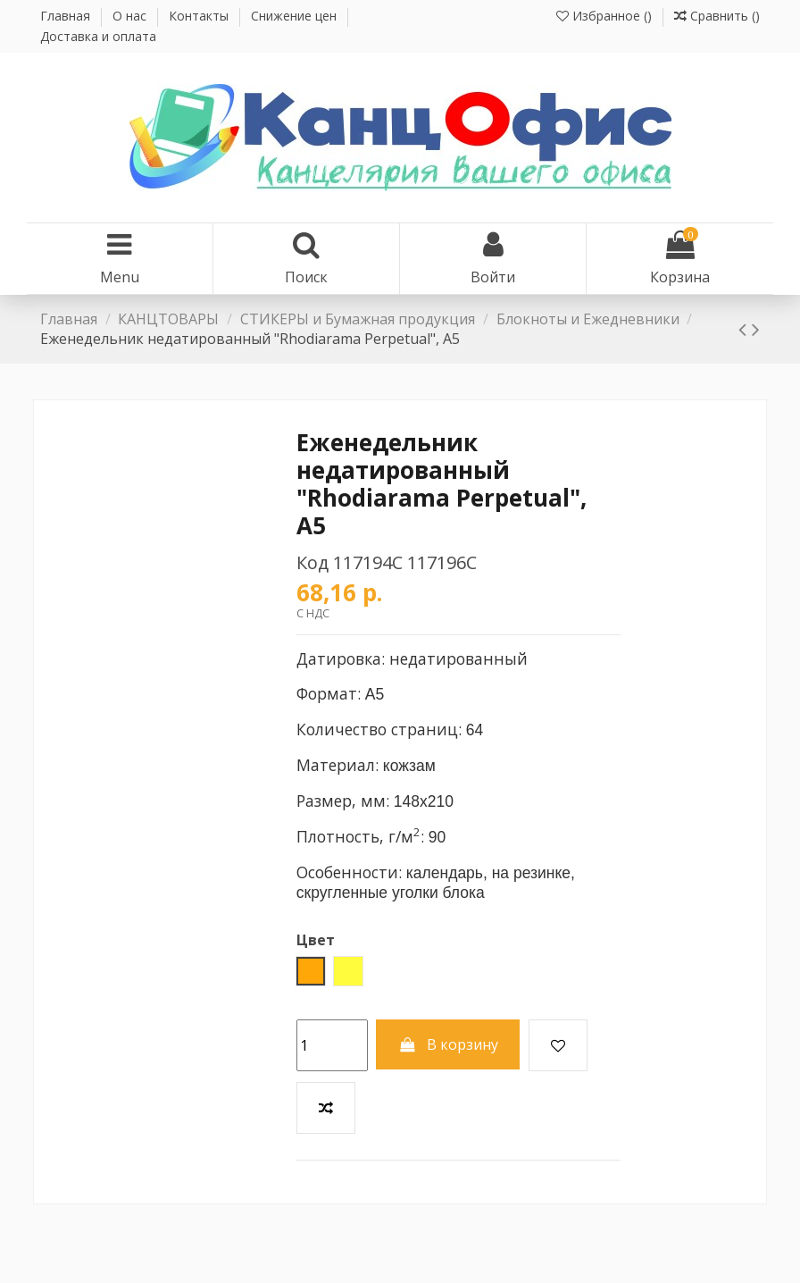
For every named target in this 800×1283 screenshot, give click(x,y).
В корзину (447, 1044)
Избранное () (605, 15)
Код (312, 562)
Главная (67, 15)
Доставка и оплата (98, 36)
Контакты (200, 15)
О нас (131, 15)
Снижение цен (295, 15)
